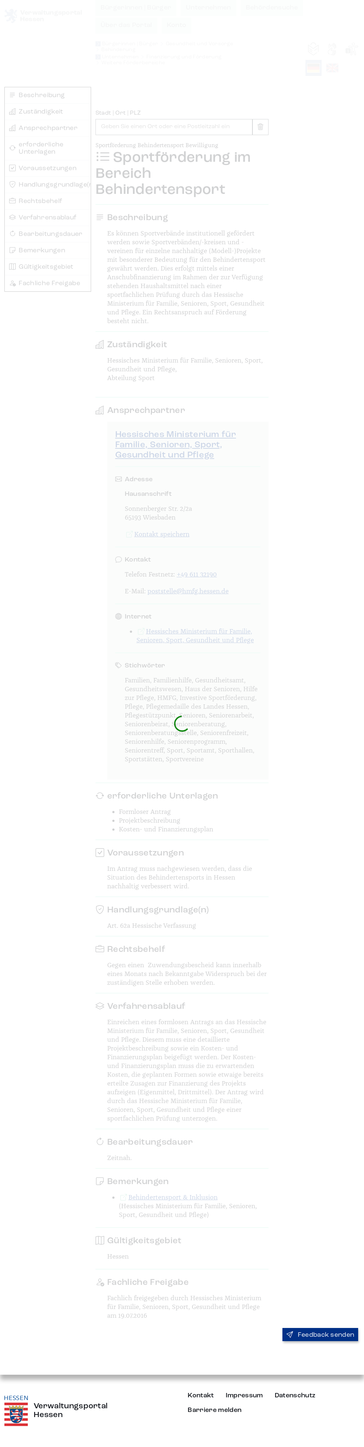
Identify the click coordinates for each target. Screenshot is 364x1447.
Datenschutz (295, 1395)
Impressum (244, 1395)
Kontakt (201, 1395)
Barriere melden (214, 1410)
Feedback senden (320, 1335)
